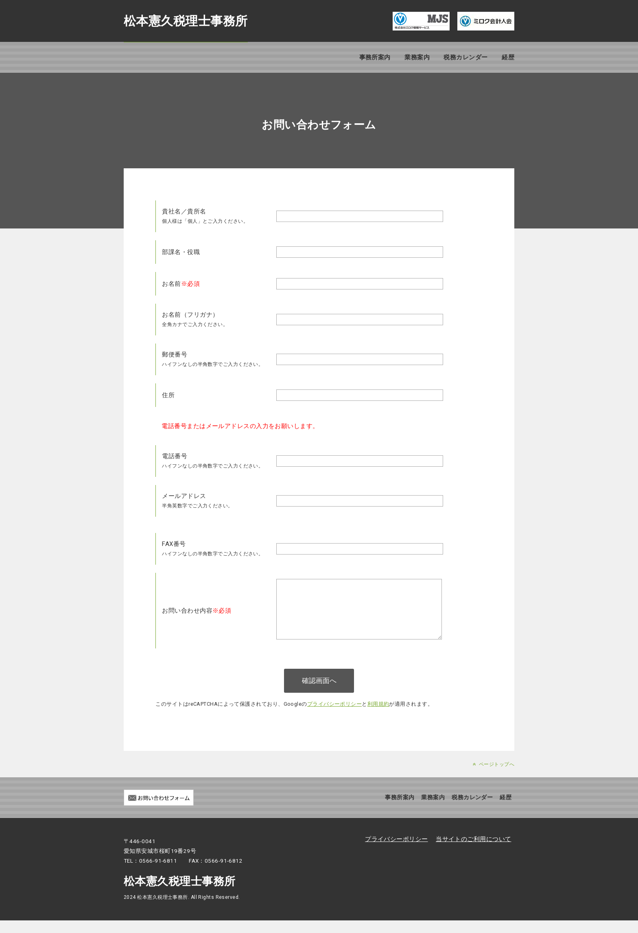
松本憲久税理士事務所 (186, 21)
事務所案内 (375, 57)
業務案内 (417, 57)
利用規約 (378, 716)
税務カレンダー (465, 57)
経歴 (508, 57)
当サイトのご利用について (473, 851)
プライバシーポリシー (334, 716)
